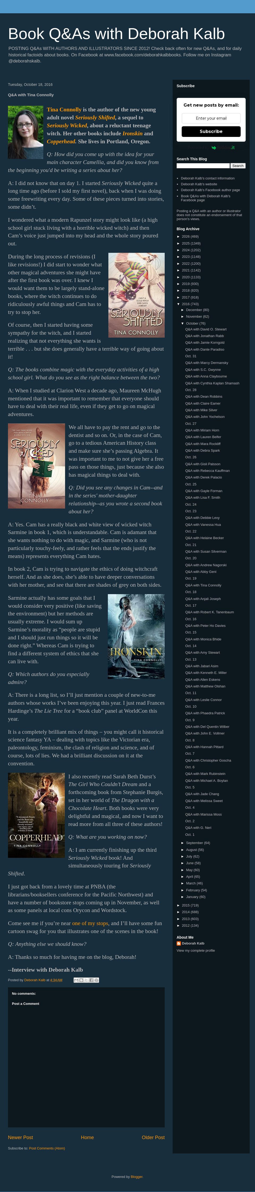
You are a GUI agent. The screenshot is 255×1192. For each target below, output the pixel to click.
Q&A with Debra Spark (202, 450)
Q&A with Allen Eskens (202, 680)
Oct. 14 (190, 646)
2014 (186, 912)
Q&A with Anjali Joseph (203, 599)
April (190, 877)
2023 (186, 257)
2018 (186, 290)
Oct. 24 (190, 504)
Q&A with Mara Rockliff (202, 444)
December (194, 310)
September (195, 843)
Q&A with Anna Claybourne (206, 376)
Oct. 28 (190, 390)
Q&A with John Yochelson (204, 417)
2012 (186, 925)
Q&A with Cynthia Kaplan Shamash (212, 383)
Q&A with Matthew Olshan (205, 686)
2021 (186, 270)
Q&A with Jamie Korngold (204, 343)
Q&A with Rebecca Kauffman (207, 471)
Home (87, 1137)
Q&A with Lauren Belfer (203, 437)
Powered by (211, 147)
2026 (186, 236)
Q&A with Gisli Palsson (202, 464)
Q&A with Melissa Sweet (204, 801)
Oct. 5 (189, 787)
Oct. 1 (189, 835)
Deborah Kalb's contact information (208, 178)
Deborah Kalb (193, 943)
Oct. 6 (189, 767)
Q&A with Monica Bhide (203, 639)
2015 (186, 905)
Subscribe (211, 131)
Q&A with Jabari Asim (201, 666)
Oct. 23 (190, 511)
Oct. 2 (189, 821)
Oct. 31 (190, 356)
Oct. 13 (190, 659)
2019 (186, 284)
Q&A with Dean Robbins (203, 396)
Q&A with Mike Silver (201, 410)
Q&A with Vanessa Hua (203, 525)
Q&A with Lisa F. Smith (202, 498)
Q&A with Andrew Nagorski (205, 565)
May (190, 870)
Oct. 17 (190, 605)
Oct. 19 (190, 578)
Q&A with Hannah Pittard (204, 747)
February (193, 890)
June (190, 863)
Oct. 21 (190, 545)
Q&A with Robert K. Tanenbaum (209, 612)
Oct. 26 (190, 457)
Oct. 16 (190, 619)
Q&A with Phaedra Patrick (205, 713)
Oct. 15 (190, 632)
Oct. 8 (189, 740)
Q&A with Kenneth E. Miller (206, 673)
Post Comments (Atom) (47, 1148)
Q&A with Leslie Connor (203, 700)
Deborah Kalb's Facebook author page (210, 190)
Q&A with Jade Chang (202, 794)
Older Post (153, 1137)
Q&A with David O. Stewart (205, 329)
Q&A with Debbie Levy (202, 518)
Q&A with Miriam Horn (202, 430)
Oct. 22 (190, 531)
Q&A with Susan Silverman (205, 551)
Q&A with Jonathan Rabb (204, 336)
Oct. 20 (190, 558)
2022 (186, 264)
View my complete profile (196, 950)
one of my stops (90, 923)
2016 (186, 304)
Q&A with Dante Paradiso (204, 349)
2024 (186, 250)
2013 (186, 919)
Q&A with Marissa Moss (203, 814)
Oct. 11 (190, 693)
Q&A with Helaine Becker (204, 538)
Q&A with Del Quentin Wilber (207, 727)
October (192, 323)
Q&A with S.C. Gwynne (203, 370)
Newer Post (20, 1137)
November (194, 316)
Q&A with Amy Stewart (202, 652)
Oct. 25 (190, 484)
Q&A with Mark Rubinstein (205, 774)
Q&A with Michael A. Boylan (206, 781)
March (191, 883)
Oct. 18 (190, 592)
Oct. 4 (189, 807)
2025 (186, 243)
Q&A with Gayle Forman (203, 491)
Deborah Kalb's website (199, 184)
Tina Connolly (64, 109)
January (192, 897)
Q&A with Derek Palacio (203, 477)
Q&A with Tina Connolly (203, 585)
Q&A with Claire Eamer (202, 403)
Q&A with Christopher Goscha (208, 760)
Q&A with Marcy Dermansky (206, 363)
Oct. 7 (189, 754)
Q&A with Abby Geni (200, 572)
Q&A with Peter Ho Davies (205, 626)
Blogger (136, 1177)
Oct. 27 (190, 424)
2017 (186, 297)
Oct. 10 (190, 706)
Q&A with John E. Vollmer (204, 733)
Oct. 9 (189, 720)
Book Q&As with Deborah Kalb (116, 34)
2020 (186, 277)
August (192, 850)
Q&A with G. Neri (198, 828)
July (189, 856)
